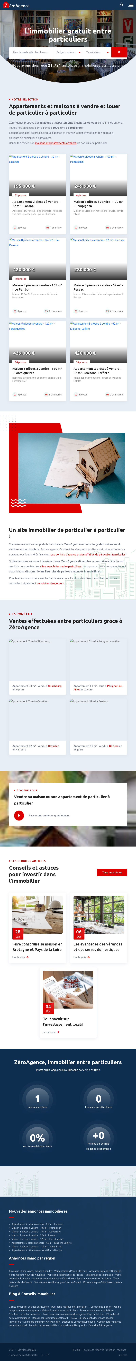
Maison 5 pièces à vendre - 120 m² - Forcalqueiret (38, 1237)
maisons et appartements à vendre (55, 141)
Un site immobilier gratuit (73, 1324)
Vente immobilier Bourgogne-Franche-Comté (57, 1281)
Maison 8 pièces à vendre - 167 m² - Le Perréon (36, 1230)
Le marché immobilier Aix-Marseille (41, 1320)
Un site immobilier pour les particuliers (29, 1305)
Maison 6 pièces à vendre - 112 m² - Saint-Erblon (37, 1245)
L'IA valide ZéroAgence (100, 1324)
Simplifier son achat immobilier (25, 1313)
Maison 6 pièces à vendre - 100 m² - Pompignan (36, 1226)
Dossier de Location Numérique (78, 1320)
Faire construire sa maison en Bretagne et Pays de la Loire (73, 1313)
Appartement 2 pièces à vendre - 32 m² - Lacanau (37, 1222)
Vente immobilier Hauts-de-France (65, 1273)
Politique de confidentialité (23, 1353)
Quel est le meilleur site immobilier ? (69, 1305)
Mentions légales (27, 1348)
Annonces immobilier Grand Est (105, 1269)
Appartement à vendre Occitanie (94, 1277)
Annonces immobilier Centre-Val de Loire (53, 1277)
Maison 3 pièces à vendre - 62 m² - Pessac (34, 1234)
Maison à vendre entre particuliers (60, 1309)
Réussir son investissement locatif (50, 1316)
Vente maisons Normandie (99, 1273)
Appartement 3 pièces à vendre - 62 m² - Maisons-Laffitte (42, 1241)
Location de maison (101, 1305)
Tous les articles (112, 871)
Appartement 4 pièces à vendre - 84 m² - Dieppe (37, 1249)
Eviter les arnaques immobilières (97, 1309)
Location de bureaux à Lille (43, 1324)
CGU (11, 1348)
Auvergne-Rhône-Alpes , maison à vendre (30, 1269)
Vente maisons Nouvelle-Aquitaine (27, 1273)
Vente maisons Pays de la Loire (70, 1269)
